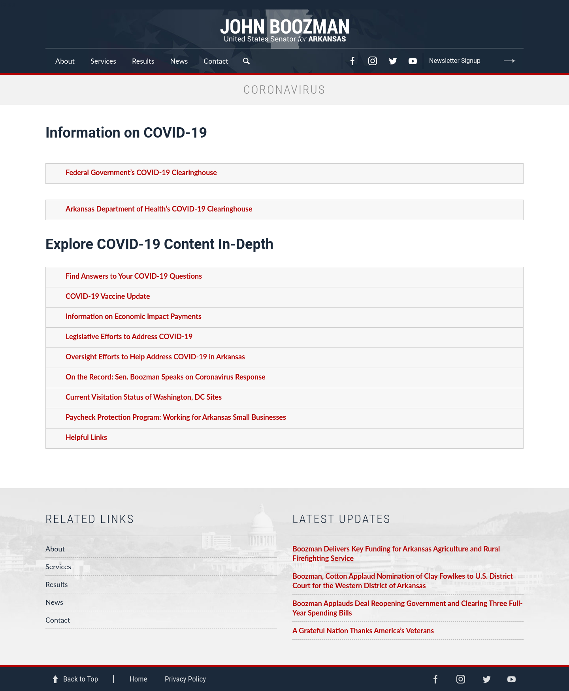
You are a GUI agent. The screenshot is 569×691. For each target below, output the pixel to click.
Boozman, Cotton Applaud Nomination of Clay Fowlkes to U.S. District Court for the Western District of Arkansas (402, 581)
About (55, 548)
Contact (215, 61)
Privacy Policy (185, 678)
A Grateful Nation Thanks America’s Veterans (363, 630)
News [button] (179, 61)
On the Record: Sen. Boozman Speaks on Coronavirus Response (166, 376)
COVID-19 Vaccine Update (108, 296)
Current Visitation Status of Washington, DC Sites (144, 397)
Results (56, 584)
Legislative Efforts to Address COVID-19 (129, 336)
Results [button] (143, 61)
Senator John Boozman (284, 29)
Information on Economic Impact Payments (134, 316)
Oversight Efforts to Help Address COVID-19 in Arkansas (155, 356)
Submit (510, 61)
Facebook (352, 61)
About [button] (65, 61)
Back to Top (80, 678)
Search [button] (246, 61)
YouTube (413, 61)
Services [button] (103, 61)
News (54, 602)
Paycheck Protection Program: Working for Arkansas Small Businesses (176, 417)
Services (58, 566)
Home (138, 678)
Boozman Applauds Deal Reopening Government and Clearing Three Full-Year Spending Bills (407, 608)
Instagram (372, 61)
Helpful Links (86, 437)
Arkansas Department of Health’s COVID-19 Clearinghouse (159, 208)
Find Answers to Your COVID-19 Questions (134, 276)
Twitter (393, 61)
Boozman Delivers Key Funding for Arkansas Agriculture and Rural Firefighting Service (396, 553)
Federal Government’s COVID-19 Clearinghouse (141, 172)
